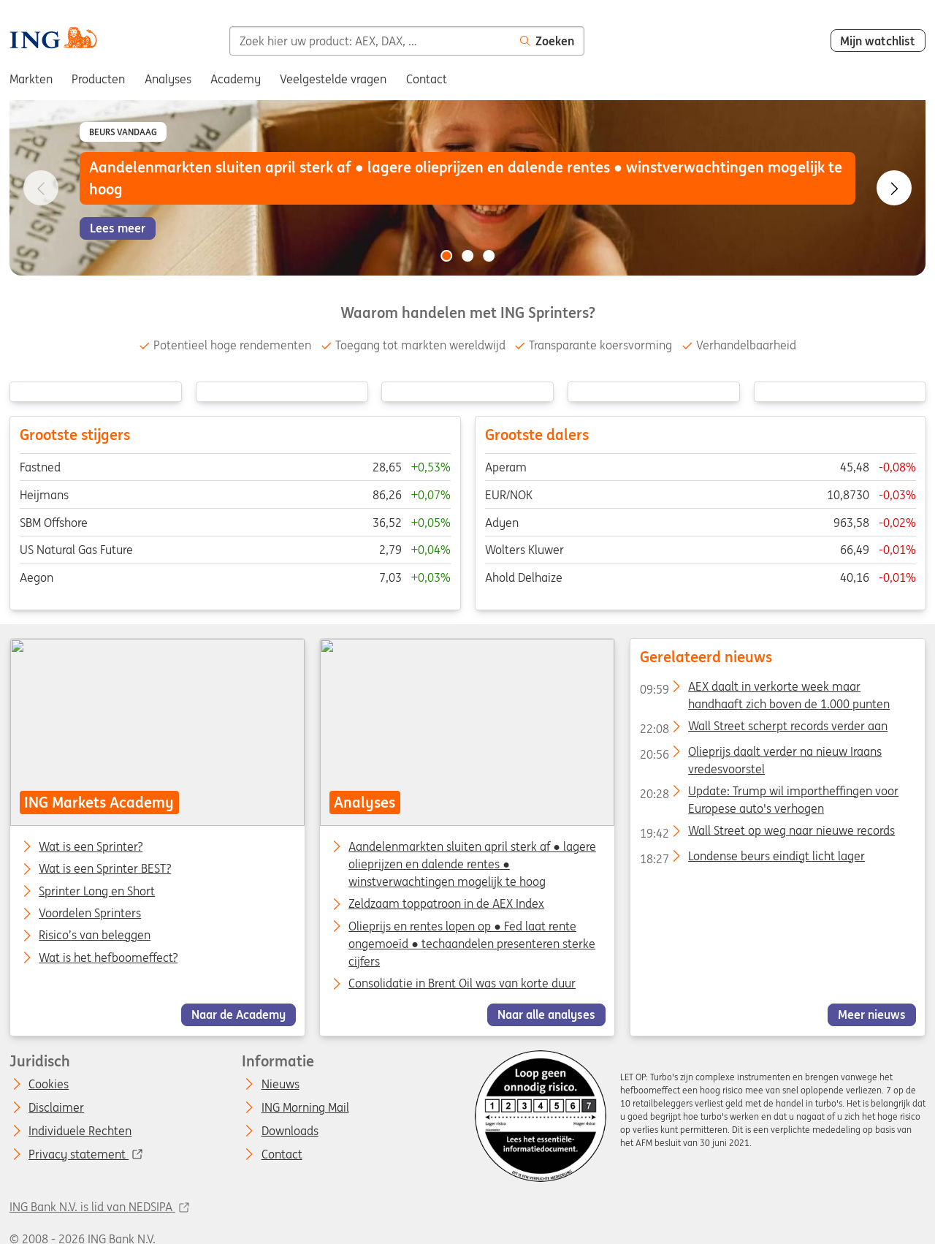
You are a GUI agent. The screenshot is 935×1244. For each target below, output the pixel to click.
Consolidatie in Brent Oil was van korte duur (462, 983)
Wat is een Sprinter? (90, 847)
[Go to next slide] (894, 187)
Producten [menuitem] (98, 79)
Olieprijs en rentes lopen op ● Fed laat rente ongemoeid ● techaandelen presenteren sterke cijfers (472, 943)
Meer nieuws (872, 1015)
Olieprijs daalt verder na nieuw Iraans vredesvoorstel (761, 754)
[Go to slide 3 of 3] (489, 256)
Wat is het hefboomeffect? (108, 958)
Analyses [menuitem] (168, 79)
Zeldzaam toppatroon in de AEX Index (447, 904)
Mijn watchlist (877, 41)
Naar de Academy (238, 1015)
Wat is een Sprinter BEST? (105, 869)
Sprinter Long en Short (97, 891)
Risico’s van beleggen (94, 936)
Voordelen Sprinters (90, 913)
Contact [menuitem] (426, 79)
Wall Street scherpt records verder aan (764, 728)
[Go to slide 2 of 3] (467, 256)
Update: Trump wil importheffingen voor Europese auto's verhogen (769, 793)
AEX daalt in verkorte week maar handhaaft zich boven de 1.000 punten (765, 689)
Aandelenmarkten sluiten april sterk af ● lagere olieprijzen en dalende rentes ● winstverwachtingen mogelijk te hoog (473, 864)
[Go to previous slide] (40, 187)
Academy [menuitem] (235, 79)
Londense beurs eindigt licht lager (752, 859)
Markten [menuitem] (31, 79)
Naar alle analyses (546, 1015)
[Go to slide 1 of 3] (446, 256)
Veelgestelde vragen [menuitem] (333, 79)
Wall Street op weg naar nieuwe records (767, 833)
